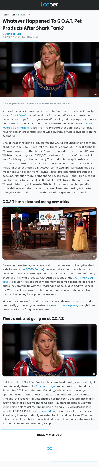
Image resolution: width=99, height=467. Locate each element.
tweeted (46, 411)
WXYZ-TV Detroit (33, 269)
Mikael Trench (13, 34)
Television (8, 15)
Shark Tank (18, 115)
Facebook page (45, 386)
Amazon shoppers (65, 305)
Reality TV (24, 15)
